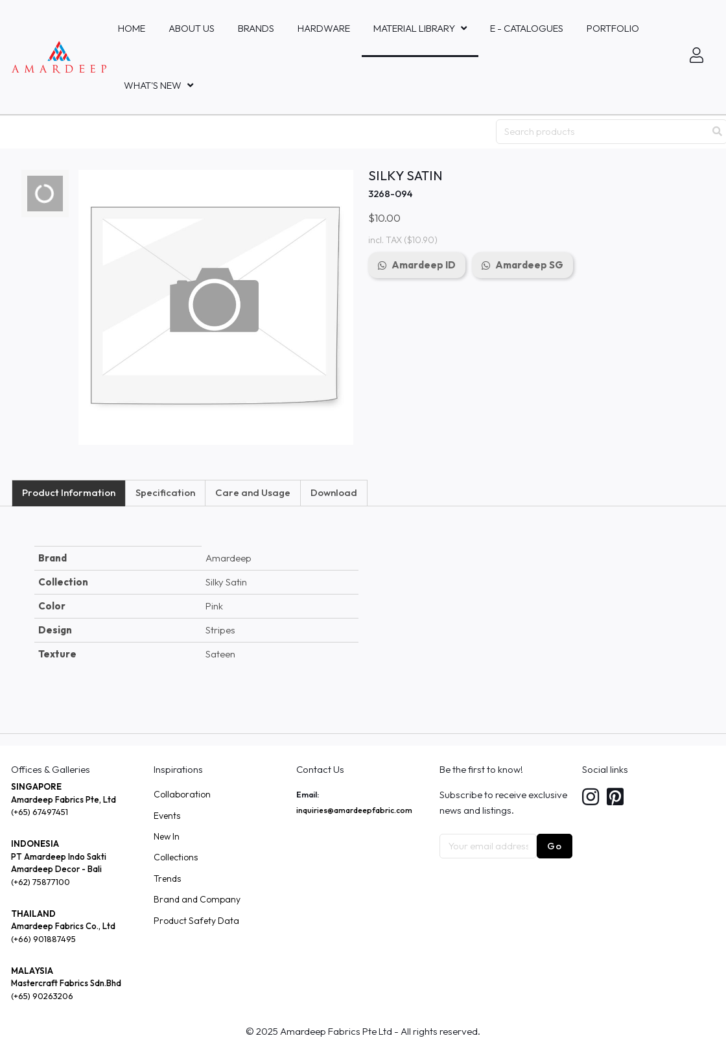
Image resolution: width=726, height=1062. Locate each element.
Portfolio (613, 28)
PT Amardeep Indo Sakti (58, 856)
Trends (167, 878)
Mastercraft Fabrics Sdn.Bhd (66, 983)
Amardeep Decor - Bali (56, 869)
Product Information (68, 492)
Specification (165, 492)
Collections (176, 857)
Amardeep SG (529, 265)
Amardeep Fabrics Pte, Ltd (63, 799)
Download (333, 492)
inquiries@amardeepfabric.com (354, 810)
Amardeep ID (424, 265)
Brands (256, 28)
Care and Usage (252, 492)
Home (131, 28)
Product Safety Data (196, 920)
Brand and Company (197, 899)
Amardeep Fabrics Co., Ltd (63, 926)
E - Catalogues (526, 28)
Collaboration (182, 794)
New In (167, 836)
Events (167, 815)
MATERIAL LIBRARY (414, 28)
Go (554, 846)
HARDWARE (324, 28)
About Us (192, 28)
